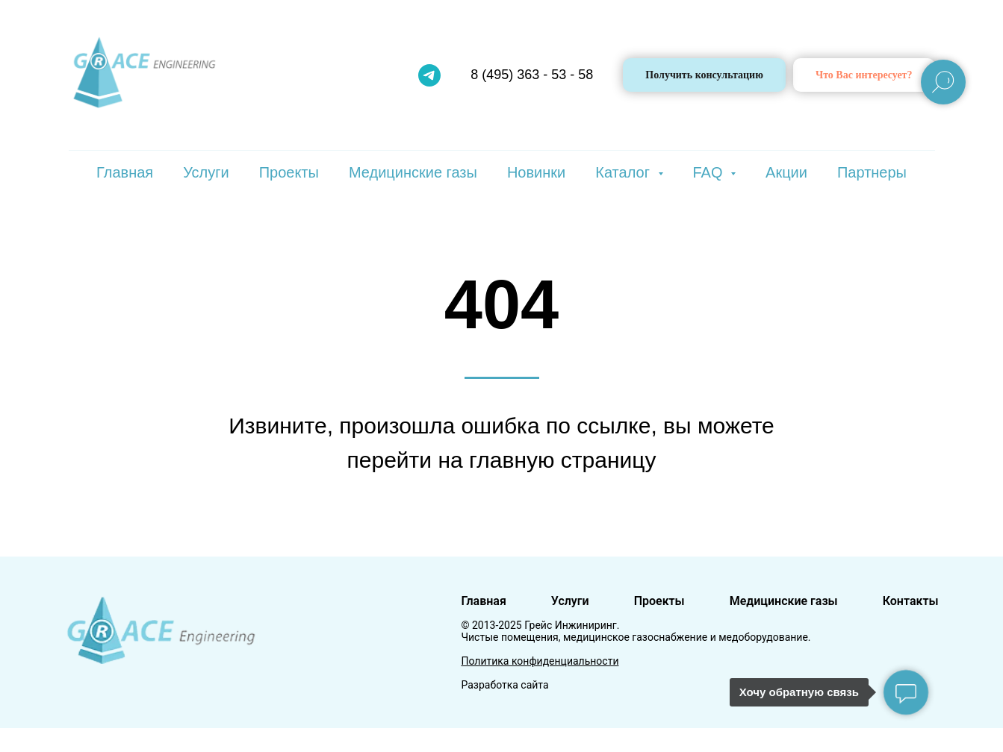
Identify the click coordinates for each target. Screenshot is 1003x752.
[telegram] (429, 75)
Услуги (206, 172)
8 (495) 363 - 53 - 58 (532, 74)
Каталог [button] (624, 172)
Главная (124, 172)
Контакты (911, 601)
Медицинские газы (413, 172)
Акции (786, 172)
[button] (864, 75)
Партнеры (872, 172)
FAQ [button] (710, 172)
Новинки (536, 172)
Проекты (289, 172)
